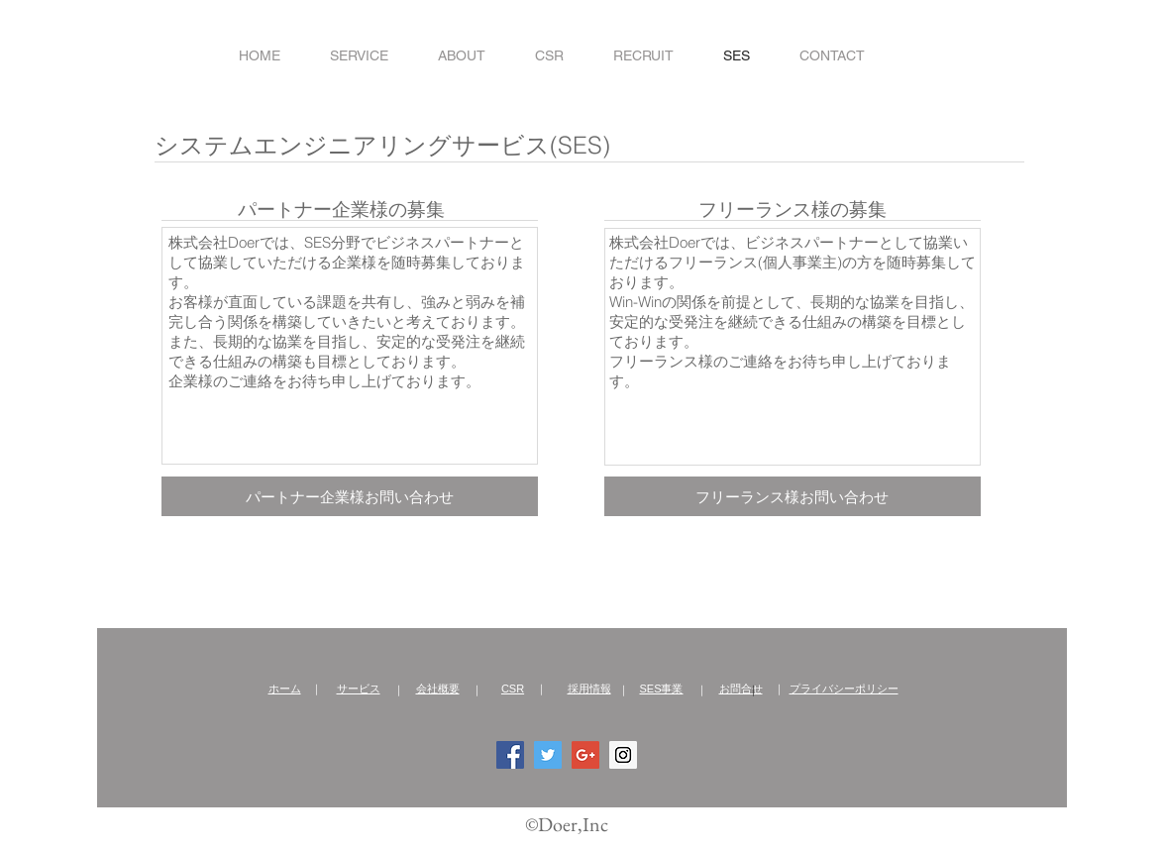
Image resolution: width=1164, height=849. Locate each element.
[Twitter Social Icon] (548, 755)
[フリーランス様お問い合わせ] (792, 496)
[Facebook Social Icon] (510, 755)
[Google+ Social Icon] (585, 755)
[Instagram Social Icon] (623, 755)
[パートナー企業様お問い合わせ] (349, 496)
